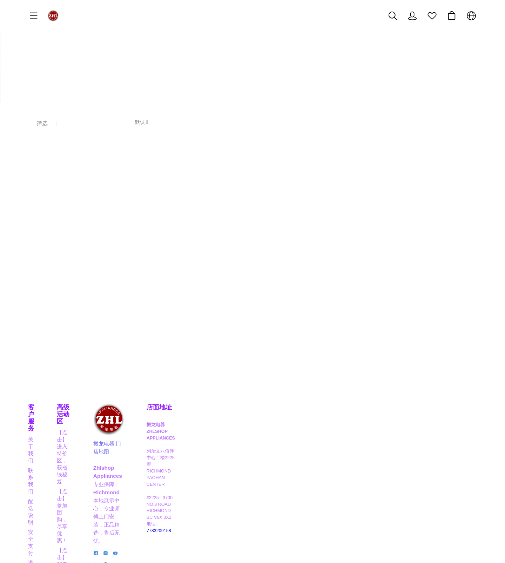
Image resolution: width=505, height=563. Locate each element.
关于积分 (38, 483)
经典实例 (38, 493)
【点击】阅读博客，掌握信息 (180, 493)
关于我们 (38, 424)
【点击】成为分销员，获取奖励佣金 (188, 453)
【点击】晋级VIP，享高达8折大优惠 (188, 463)
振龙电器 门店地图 (285, 449)
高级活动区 (161, 412)
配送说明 (38, 444)
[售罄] (83, 216)
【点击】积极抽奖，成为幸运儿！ (185, 444)
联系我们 (38, 434)
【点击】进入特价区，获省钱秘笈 (185, 424)
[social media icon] (266, 495)
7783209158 (405, 476)
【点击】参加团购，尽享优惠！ (183, 434)
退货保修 (38, 463)
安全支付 (38, 453)
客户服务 (40, 412)
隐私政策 (38, 473)
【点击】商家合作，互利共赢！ (183, 473)
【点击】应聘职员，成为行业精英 (185, 483)
